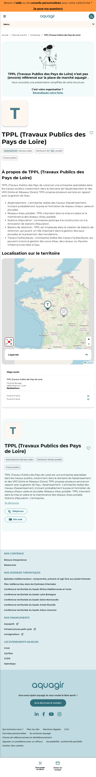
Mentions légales (52, 729)
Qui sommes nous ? (12, 729)
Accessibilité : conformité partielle (64, 741)
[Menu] (5, 16)
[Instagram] (59, 714)
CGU (66, 729)
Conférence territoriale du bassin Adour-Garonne (30, 610)
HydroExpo (10, 663)
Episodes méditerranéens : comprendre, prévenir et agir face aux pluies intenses (47, 579)
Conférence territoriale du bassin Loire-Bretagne (30, 594)
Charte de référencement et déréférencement (27, 737)
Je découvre (12, 503)
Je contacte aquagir (40, 733)
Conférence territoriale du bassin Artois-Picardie (29, 605)
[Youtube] (51, 714)
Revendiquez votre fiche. (48, 92)
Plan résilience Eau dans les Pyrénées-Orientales (30, 584)
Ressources (10, 565)
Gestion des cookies (12, 745)
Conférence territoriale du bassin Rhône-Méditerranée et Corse (37, 589)
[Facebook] (43, 714)
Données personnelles (14, 733)
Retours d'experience (15, 560)
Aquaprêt (11, 624)
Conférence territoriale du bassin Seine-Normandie (31, 599)
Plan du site (33, 729)
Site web (15, 519)
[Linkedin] (36, 714)
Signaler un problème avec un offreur (22, 741)
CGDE (7, 658)
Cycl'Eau (8, 653)
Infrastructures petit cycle (20, 629)
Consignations (13, 634)
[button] (64, 313)
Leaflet (89, 363)
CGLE (7, 648)
